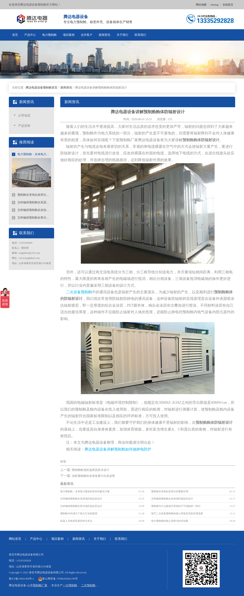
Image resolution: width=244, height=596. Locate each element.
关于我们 (122, 34)
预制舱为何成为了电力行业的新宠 (78, 513)
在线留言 (228, 4)
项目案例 (68, 34)
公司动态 (24, 115)
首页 (15, 34)
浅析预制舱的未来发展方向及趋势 (93, 475)
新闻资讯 (104, 34)
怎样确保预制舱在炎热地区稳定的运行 (31, 210)
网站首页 (15, 538)
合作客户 (86, 34)
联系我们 (140, 34)
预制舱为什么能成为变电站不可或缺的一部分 (176, 506)
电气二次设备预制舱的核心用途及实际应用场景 (177, 513)
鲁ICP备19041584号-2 (21, 578)
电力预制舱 (49, 34)
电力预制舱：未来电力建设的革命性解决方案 (31, 154)
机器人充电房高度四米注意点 (76, 520)
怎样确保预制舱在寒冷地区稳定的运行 (31, 217)
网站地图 (201, 4)
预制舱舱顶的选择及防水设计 (90, 469)
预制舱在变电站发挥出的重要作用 (31, 195)
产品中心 (30, 34)
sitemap (214, 4)
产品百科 (24, 125)
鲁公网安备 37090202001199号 (58, 578)
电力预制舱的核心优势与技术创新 (169, 520)
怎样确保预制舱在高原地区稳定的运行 (31, 202)
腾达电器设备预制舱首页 (41, 87)
